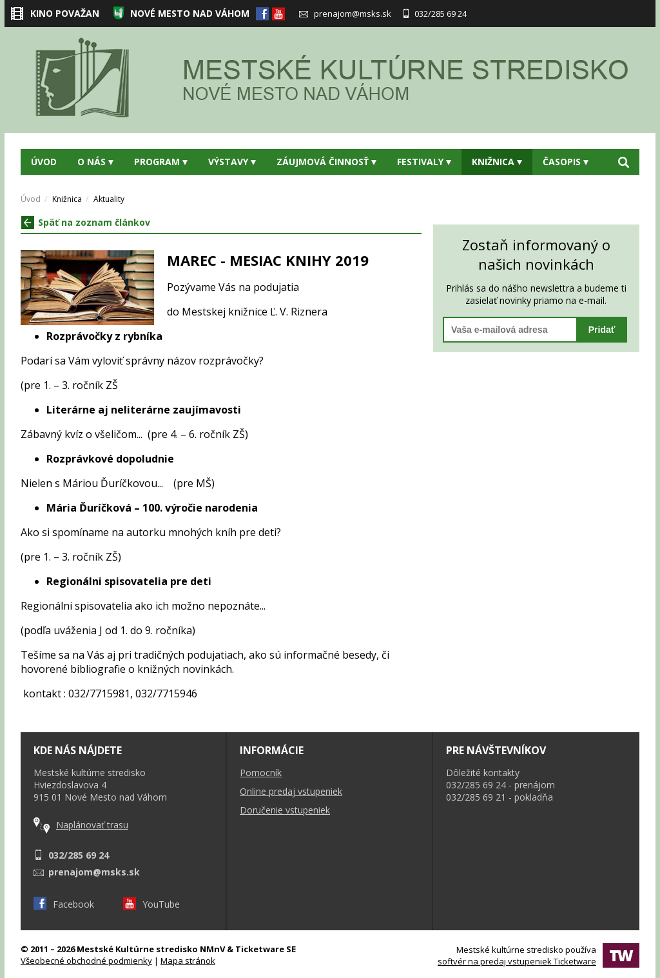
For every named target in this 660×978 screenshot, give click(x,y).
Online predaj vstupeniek (291, 791)
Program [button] (161, 161)
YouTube (151, 904)
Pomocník (261, 772)
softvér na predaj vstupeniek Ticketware (517, 961)
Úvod (44, 161)
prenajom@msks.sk (345, 13)
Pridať (602, 329)
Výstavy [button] (232, 161)
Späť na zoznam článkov (85, 222)
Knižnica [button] (497, 161)
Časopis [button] (565, 161)
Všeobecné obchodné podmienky (86, 960)
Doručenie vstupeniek (285, 810)
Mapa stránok (187, 960)
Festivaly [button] (424, 161)
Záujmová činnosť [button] (326, 161)
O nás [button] (95, 161)
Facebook (64, 904)
